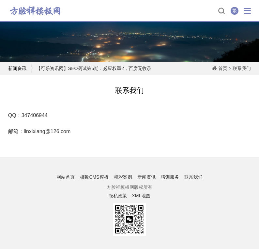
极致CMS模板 (94, 177)
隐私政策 (118, 195)
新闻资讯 (146, 177)
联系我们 (242, 68)
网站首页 (65, 177)
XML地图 (141, 195)
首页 (222, 68)
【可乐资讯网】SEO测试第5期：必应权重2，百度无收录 (93, 68)
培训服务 (170, 177)
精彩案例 (123, 177)
